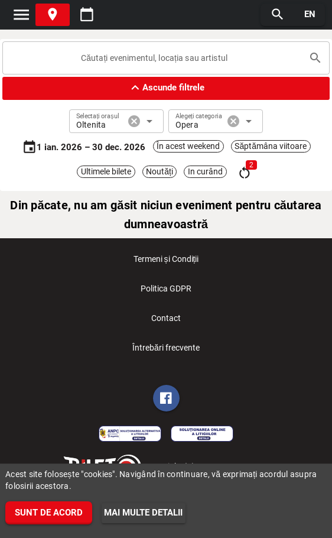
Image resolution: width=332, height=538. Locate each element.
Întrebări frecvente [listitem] (166, 351)
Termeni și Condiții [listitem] (166, 262)
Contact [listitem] (166, 321)
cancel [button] (134, 121)
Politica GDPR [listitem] (166, 292)
